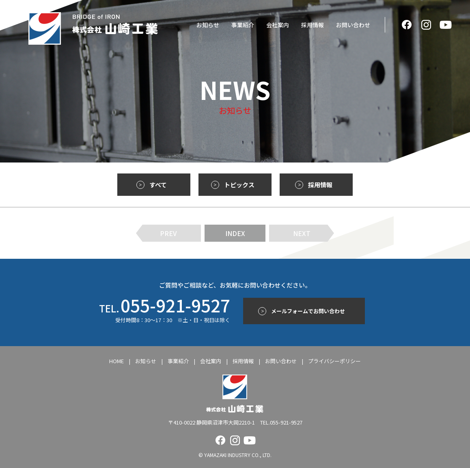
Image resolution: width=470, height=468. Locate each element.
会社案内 (277, 25)
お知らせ (207, 25)
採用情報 (312, 25)
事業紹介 (242, 25)
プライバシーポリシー (334, 361)
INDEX (235, 233)
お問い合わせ (353, 25)
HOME (116, 361)
